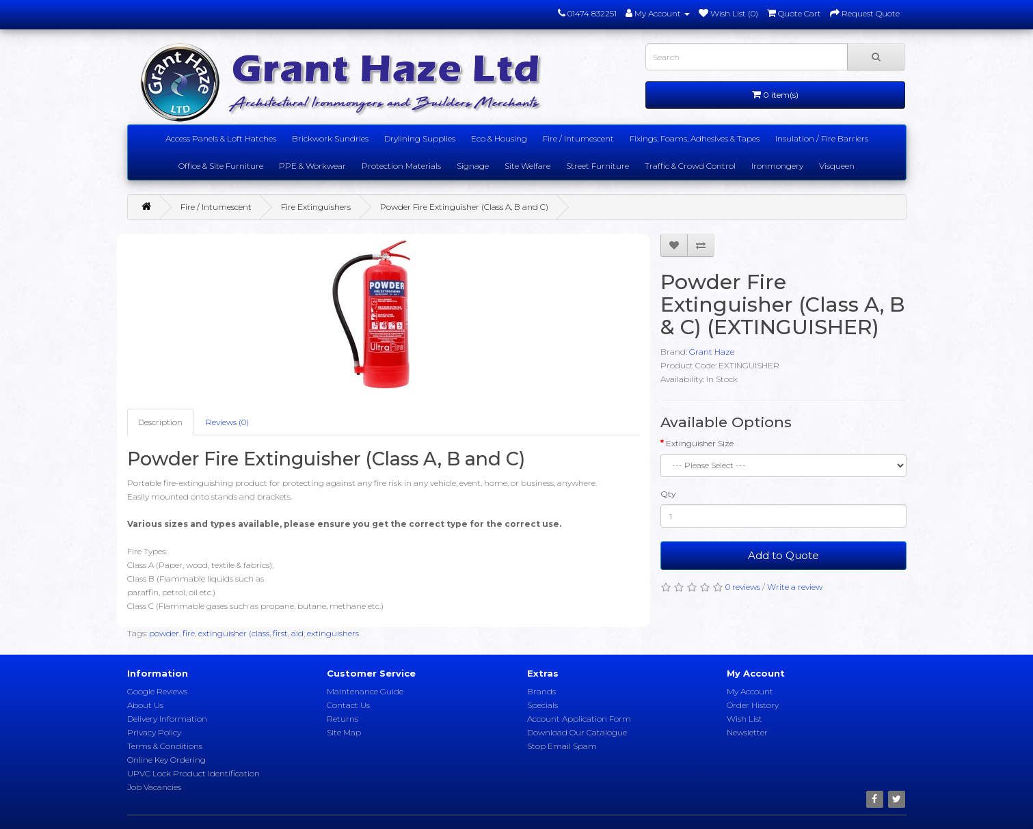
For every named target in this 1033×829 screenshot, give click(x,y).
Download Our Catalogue (577, 732)
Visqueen (837, 166)
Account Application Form (579, 719)
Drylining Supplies (419, 138)
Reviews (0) (227, 422)
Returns (342, 719)
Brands (541, 691)
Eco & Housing (499, 138)
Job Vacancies (154, 787)
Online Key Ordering (166, 760)
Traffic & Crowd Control (690, 166)
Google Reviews (157, 691)
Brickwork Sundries (330, 138)
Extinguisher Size (700, 443)
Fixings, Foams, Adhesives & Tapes (695, 138)
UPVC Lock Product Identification (193, 773)
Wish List (744, 719)
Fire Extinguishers (316, 207)
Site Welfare (527, 166)
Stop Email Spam (562, 746)
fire (189, 633)
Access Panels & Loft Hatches (220, 138)
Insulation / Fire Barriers (821, 138)
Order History (753, 705)
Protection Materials (401, 166)
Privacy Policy (154, 732)
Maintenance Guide (365, 691)
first (280, 633)
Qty (668, 494)
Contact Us (348, 705)
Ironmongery (777, 166)
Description (160, 422)
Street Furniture (597, 166)
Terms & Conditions (164, 746)
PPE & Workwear (312, 166)
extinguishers (333, 633)
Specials (542, 705)
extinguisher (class (233, 633)
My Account (750, 691)
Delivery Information (167, 719)
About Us (145, 705)
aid (297, 633)
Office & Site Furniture (220, 166)
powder (164, 633)
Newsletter (747, 732)
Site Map (344, 732)
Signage (473, 166)
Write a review (794, 587)
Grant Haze (711, 351)
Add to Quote (783, 555)
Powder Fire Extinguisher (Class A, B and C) (464, 207)
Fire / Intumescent (578, 138)
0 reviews (742, 587)
